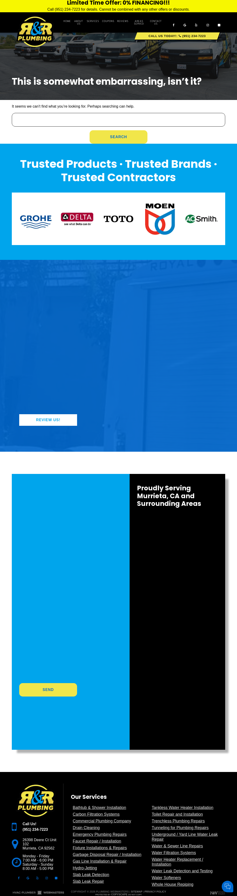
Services (93, 21)
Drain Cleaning (86, 827)
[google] (184, 22)
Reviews (122, 21)
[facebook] (173, 22)
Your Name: (172, 837)
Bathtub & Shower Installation (99, 807)
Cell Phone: (172, 842)
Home (67, 21)
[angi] (219, 22)
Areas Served (139, 22)
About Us (78, 22)
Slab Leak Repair (88, 881)
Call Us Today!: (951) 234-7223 (177, 36)
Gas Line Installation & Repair (100, 861)
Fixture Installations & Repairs (100, 848)
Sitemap (136, 891)
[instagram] (207, 22)
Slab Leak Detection (91, 874)
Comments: (172, 847)
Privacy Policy (155, 891)
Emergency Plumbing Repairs (100, 834)
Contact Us (156, 22)
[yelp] (196, 22)
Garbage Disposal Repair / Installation (107, 854)
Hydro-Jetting (85, 868)
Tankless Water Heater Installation (182, 807)
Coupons (108, 21)
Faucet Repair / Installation (97, 841)
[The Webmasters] (38, 894)
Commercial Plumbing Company (102, 821)
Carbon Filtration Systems (96, 814)
